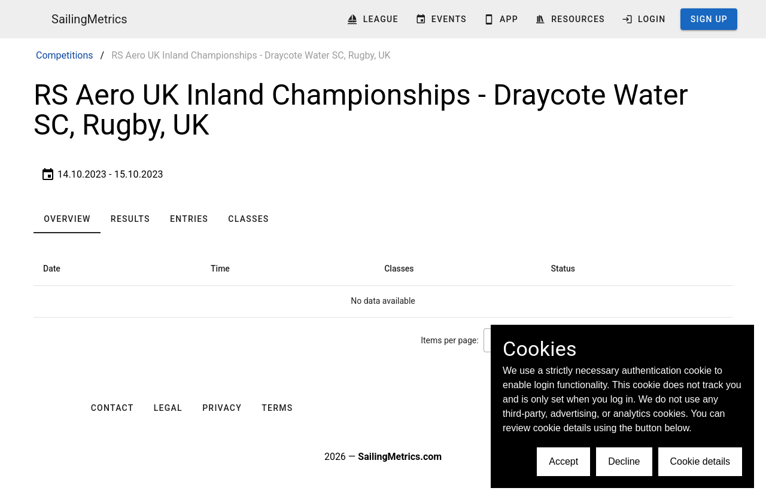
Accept (563, 461)
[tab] (67, 219)
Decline (624, 461)
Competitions (64, 55)
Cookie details (700, 461)
